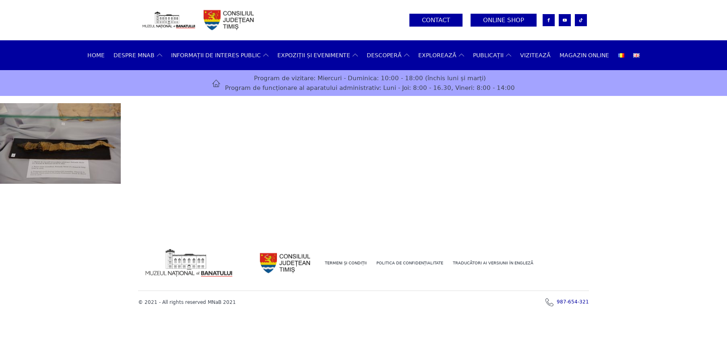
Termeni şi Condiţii (346, 263)
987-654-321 (573, 302)
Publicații (492, 55)
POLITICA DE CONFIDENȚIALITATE (409, 263)
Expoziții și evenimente (317, 55)
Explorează (441, 55)
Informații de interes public (219, 55)
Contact (436, 20)
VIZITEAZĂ (535, 55)
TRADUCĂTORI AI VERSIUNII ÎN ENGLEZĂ (493, 263)
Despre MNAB (138, 55)
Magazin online (584, 55)
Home (96, 55)
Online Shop (503, 20)
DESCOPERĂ (388, 55)
